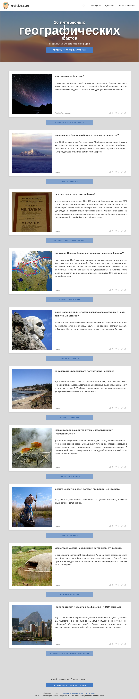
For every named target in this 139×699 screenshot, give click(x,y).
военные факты (69, 598)
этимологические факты (69, 122)
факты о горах (69, 181)
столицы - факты (69, 362)
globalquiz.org (20, 5)
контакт (92, 693)
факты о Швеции (69, 421)
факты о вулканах (69, 480)
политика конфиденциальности (73, 693)
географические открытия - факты (69, 656)
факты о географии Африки (69, 242)
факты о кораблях (69, 303)
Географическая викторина (69, 50)
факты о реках (69, 539)
